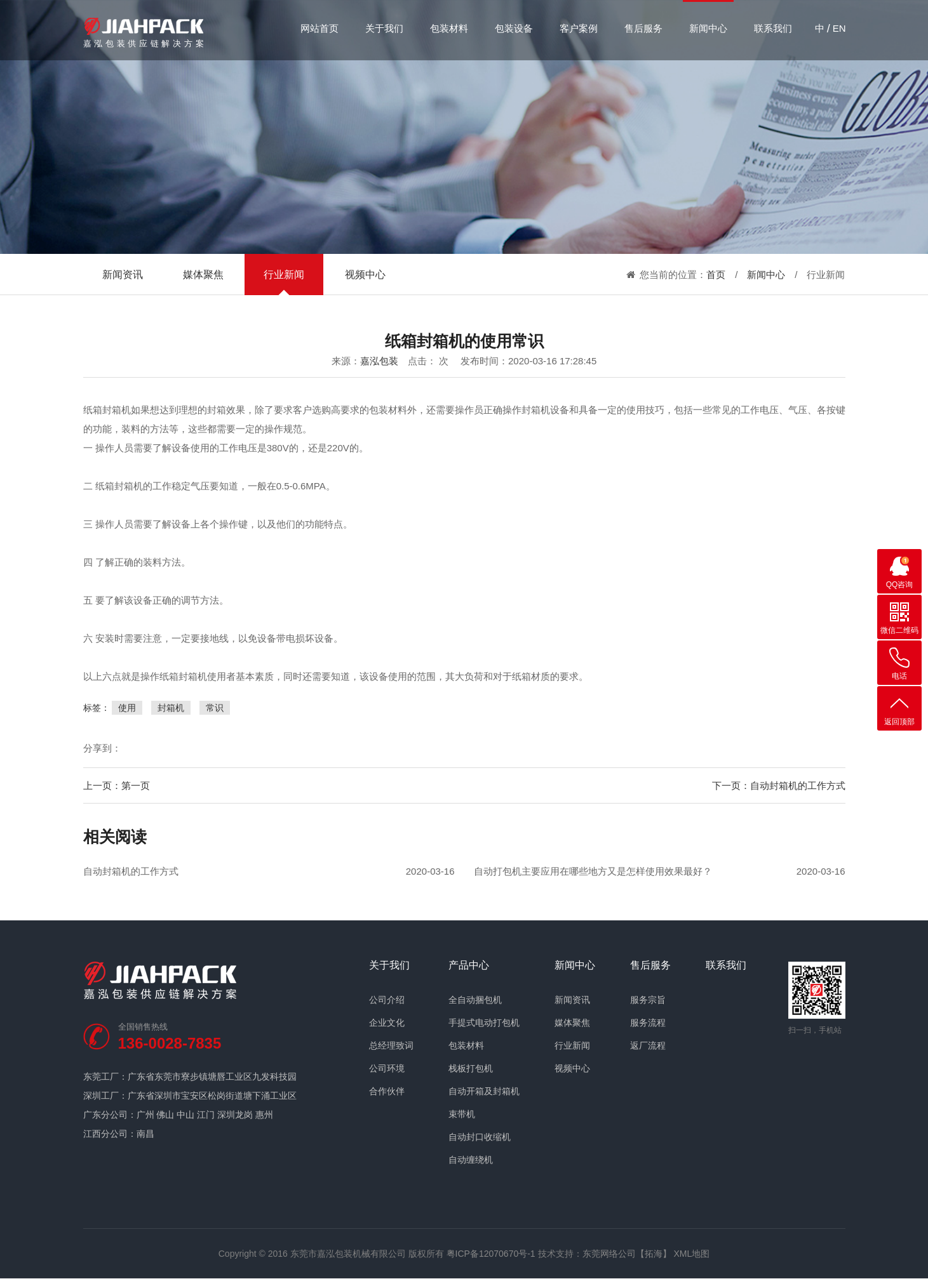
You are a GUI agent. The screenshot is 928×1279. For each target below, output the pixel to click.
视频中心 (365, 274)
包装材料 (449, 28)
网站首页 (319, 28)
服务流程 (648, 1022)
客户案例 (579, 28)
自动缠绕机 (470, 1160)
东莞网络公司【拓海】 (626, 1254)
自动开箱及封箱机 (484, 1091)
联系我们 (773, 28)
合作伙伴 (387, 1091)
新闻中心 (708, 28)
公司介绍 (387, 1000)
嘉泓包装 (379, 360)
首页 (715, 274)
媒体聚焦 (203, 274)
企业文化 (387, 1022)
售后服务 (643, 28)
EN (839, 28)
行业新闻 (284, 274)
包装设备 (514, 28)
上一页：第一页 (116, 785)
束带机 (461, 1114)
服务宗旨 (648, 1000)
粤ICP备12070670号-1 (491, 1254)
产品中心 (468, 965)
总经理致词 (391, 1045)
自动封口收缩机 (479, 1137)
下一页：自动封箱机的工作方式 (778, 785)
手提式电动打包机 (484, 1022)
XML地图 (691, 1254)
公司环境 (387, 1068)
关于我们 (384, 28)
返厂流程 (648, 1045)
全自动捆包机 (475, 1000)
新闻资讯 (122, 274)
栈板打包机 (470, 1068)
